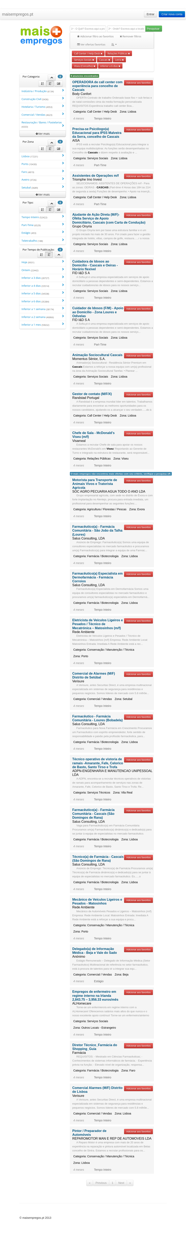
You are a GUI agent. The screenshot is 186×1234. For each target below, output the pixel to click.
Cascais (104, 59)
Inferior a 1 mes (43, 324)
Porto (43, 164)
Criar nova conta (171, 14)
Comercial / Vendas (43, 114)
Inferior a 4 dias (43, 286)
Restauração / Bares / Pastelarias (43, 124)
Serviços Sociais (84, 59)
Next (121, 1182)
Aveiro (43, 179)
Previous (100, 1182)
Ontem (43, 270)
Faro (43, 172)
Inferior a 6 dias (43, 301)
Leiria (119, 59)
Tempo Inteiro (43, 217)
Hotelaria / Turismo (43, 107)
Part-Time (43, 225)
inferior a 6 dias (110, 66)
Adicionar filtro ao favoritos (95, 36)
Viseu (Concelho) (84, 66)
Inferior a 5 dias (43, 293)
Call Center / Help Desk (88, 53)
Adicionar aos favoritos (138, 82)
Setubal (43, 187)
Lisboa (43, 156)
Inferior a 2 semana (43, 317)
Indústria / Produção (43, 91)
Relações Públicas (118, 53)
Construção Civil (43, 99)
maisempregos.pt (17, 14)
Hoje (43, 262)
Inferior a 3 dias (43, 278)
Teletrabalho (43, 240)
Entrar (150, 14)
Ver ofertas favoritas (91, 44)
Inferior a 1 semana (43, 309)
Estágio (43, 233)
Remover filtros (130, 36)
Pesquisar (153, 28)
